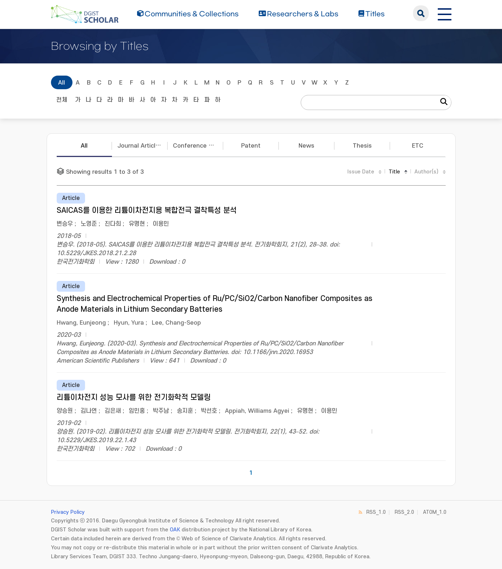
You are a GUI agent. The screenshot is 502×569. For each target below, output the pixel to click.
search (421, 13)
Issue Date (360, 172)
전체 (61, 100)
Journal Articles (139, 146)
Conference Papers (198, 146)
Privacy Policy (68, 512)
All (61, 83)
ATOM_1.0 (434, 512)
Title (394, 172)
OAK (175, 530)
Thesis (362, 146)
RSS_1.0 (376, 512)
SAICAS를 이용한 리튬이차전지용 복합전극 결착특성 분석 (147, 210)
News (306, 146)
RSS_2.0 (404, 512)
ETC (417, 146)
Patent (251, 146)
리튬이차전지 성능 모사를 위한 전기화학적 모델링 (134, 397)
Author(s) (426, 172)
